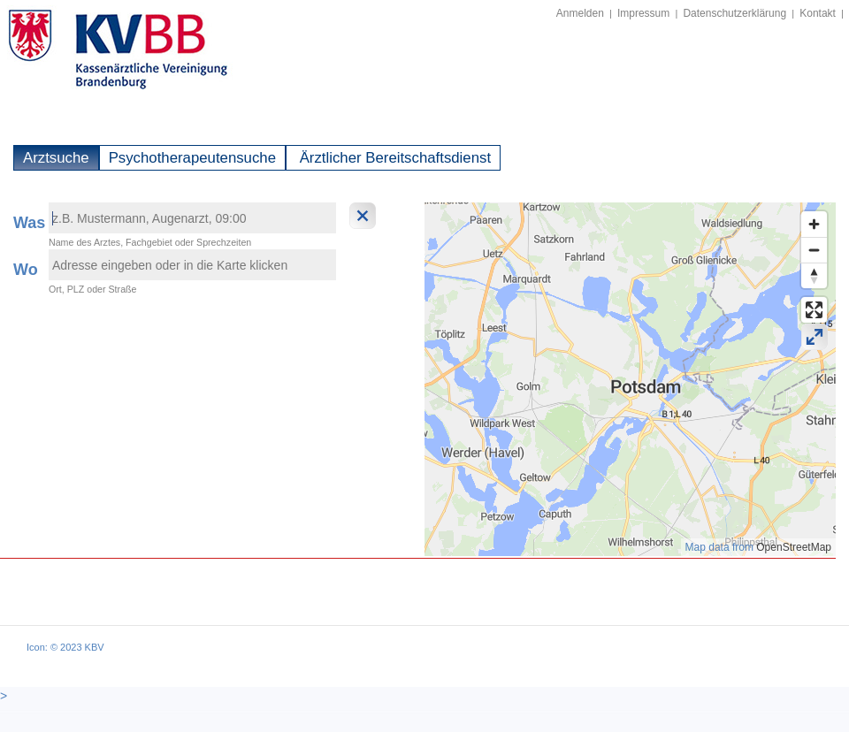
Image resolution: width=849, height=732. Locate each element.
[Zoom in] (814, 224)
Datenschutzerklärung (734, 13)
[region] (630, 379)
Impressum (643, 13)
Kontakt (817, 13)
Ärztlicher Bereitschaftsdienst (393, 157)
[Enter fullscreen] (814, 310)
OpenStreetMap (793, 547)
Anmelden (580, 13)
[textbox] (192, 217)
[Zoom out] (814, 250)
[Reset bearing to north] (814, 275)
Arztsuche (56, 157)
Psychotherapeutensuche (192, 157)
